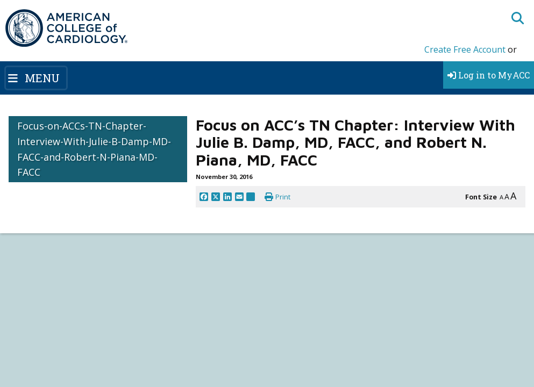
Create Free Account (464, 49)
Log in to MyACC (488, 75)
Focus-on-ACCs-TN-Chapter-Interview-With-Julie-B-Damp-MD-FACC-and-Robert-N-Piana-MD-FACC (94, 148)
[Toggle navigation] (36, 78)
